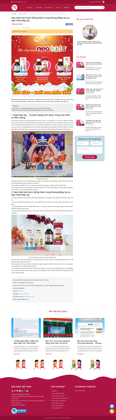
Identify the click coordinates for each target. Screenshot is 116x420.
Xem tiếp (17, 354)
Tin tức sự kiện (22, 14)
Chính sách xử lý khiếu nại (58, 400)
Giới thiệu (29, 7)
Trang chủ (14, 14)
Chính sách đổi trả (56, 408)
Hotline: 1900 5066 (95, 2)
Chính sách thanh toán (57, 393)
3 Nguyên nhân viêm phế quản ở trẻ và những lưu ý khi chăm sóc (93, 122)
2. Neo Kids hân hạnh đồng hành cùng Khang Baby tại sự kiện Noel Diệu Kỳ (32, 110)
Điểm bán (66, 7)
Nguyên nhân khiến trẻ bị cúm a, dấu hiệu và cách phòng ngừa (93, 106)
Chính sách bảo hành (57, 403)
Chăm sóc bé (48, 7)
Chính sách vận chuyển (58, 396)
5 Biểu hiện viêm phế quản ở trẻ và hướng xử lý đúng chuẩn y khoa (94, 90)
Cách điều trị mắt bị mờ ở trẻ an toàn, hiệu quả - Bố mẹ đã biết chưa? (93, 76)
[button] (89, 48)
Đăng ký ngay (89, 157)
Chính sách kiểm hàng (57, 405)
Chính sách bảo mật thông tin (59, 398)
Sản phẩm (39, 7)
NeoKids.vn (57, 417)
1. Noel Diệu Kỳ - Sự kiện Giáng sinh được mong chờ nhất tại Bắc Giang (30, 108)
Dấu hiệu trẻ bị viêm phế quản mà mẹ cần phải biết (94, 63)
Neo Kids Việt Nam (80, 390)
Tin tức (58, 7)
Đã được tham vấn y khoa (19, 31)
